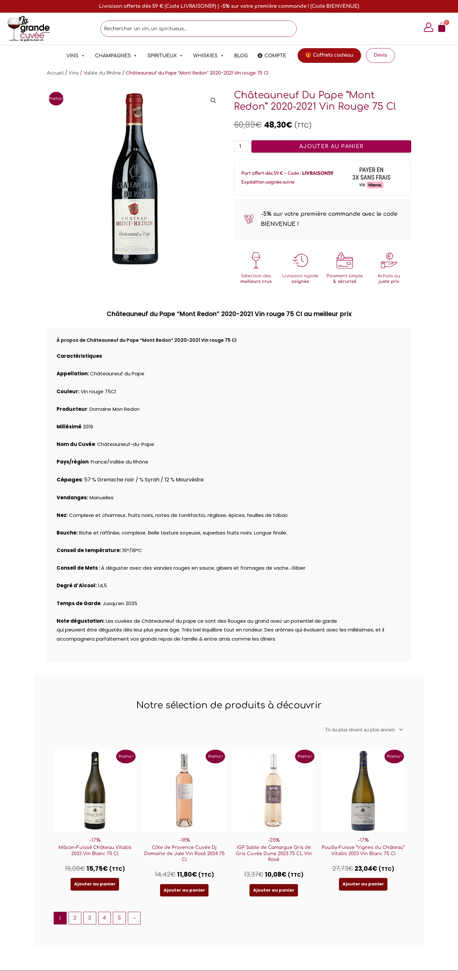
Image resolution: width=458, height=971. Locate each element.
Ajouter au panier (331, 146)
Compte (275, 55)
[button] (213, 100)
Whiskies (208, 55)
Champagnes (116, 55)
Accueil (55, 73)
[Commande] (363, 730)
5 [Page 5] (119, 918)
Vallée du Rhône (102, 73)
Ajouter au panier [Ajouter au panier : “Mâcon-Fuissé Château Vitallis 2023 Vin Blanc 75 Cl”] (94, 884)
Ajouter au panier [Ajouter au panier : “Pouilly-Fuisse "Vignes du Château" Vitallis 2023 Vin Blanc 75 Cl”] (363, 884)
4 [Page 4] (104, 918)
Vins (75, 55)
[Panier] (441, 27)
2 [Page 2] (75, 918)
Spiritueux (165, 55)
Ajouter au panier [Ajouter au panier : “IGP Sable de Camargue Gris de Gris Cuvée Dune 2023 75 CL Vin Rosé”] (273, 890)
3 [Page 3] (89, 918)
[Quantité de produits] (242, 146)
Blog (241, 55)
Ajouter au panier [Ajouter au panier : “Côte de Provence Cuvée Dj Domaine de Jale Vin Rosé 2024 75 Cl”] (184, 890)
